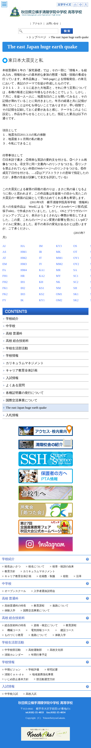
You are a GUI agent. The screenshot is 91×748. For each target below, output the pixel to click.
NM (58, 288)
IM (41, 246)
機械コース (13, 630)
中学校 (10, 326)
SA (75, 270)
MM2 (59, 264)
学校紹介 (12, 318)
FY (4, 300)
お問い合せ (52, 23)
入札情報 (12, 415)
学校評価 (33, 669)
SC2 (75, 282)
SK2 (75, 300)
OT (75, 252)
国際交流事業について (21, 400)
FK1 (5, 288)
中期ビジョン (13, 669)
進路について (60, 605)
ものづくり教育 (14, 635)
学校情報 (12, 355)
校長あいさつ (13, 566)
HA (23, 246)
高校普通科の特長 (15, 605)
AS (4, 252)
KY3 (59, 246)
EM (4, 264)
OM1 (59, 294)
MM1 (59, 258)
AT (4, 258)
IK (22, 300)
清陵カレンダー (14, 654)
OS (75, 246)
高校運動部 (35, 649)
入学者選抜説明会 (44, 591)
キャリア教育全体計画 (21, 370)
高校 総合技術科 (17, 341)
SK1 (75, 294)
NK (58, 282)
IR (40, 252)
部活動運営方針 (45, 679)
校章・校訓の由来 (63, 566)
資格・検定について (46, 625)
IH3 (23, 294)
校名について (36, 566)
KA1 (42, 270)
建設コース (66, 630)
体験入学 (10, 610)
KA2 (42, 276)
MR (58, 270)
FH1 (5, 276)
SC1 (75, 276)
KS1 (41, 288)
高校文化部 (56, 649)
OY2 (76, 264)
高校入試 (31, 693)
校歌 (65, 576)
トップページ (37, 37)
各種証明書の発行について (25, 393)
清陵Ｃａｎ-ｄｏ (14, 674)
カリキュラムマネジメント (25, 363)
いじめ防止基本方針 (17, 679)
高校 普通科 (14, 333)
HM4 (24, 270)
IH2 (23, 288)
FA (4, 270)
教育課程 (39, 605)
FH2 (5, 282)
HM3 (24, 264)
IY (40, 264)
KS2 (41, 294)
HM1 (24, 252)
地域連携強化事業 (42, 674)
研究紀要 (52, 669)
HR (23, 276)
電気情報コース (39, 630)
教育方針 (10, 571)
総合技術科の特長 (15, 625)
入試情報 (12, 378)
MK (58, 252)
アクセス (37, 23)
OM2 (59, 300)
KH (41, 282)
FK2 (5, 294)
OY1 (76, 258)
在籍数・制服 (47, 576)
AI (4, 246)
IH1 (23, 282)
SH (75, 288)
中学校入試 (11, 693)
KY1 (42, 300)
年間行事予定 (39, 654)
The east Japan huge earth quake (26, 407)
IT (40, 258)
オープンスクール (15, 591)
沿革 (79, 576)
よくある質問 (15, 385)
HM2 (24, 258)
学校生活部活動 (17, 348)
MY (58, 276)
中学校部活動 (13, 649)
